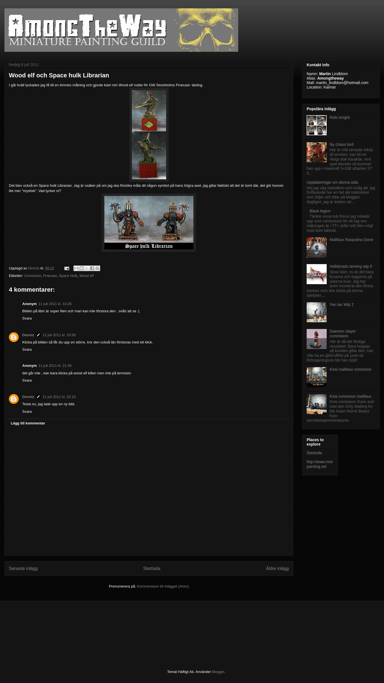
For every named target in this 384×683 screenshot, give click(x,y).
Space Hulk (68, 276)
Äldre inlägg (277, 568)
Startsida (152, 568)
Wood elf (86, 276)
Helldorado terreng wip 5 (351, 266)
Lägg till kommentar (28, 423)
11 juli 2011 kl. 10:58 (59, 335)
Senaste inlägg (23, 568)
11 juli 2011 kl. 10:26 (55, 304)
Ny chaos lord (342, 144)
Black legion (320, 211)
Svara (27, 318)
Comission (32, 276)
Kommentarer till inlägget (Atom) (163, 586)
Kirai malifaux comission (350, 369)
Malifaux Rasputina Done (351, 239)
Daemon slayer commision (343, 333)
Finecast (50, 276)
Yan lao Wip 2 (342, 304)
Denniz (28, 335)
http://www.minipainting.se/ (320, 464)
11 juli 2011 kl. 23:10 (59, 397)
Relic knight (340, 117)
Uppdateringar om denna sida (332, 182)
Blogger (218, 672)
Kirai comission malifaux (350, 396)
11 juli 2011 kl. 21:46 (55, 365)
